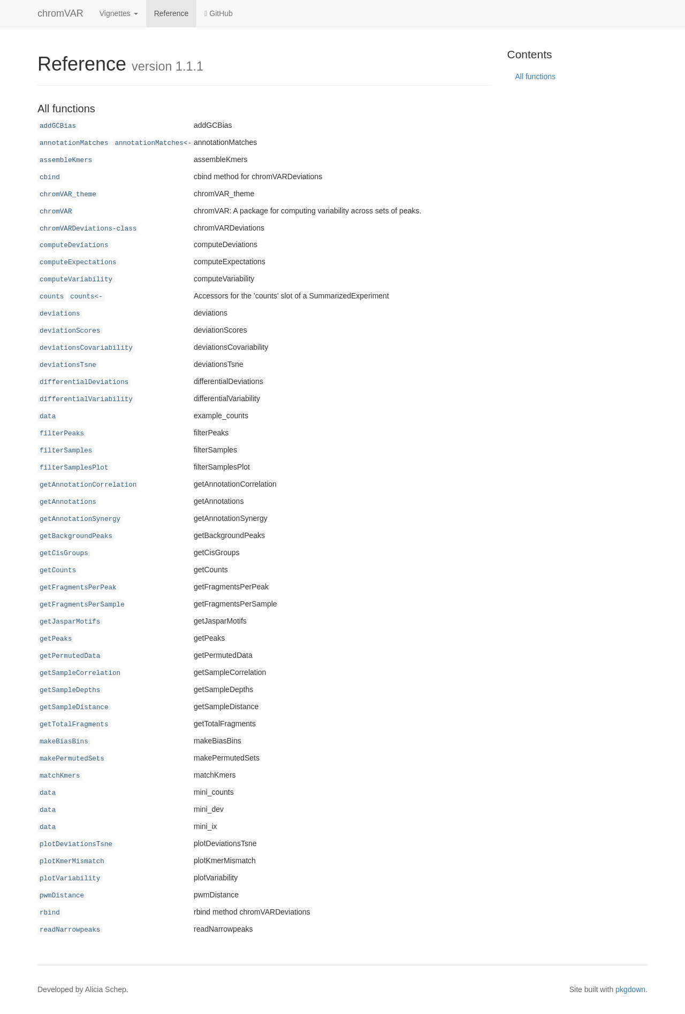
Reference (171, 13)
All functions (535, 76)
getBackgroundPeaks (76, 536)
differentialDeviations (84, 382)
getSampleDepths (70, 690)
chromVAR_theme (68, 194)
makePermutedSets (72, 759)
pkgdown (630, 989)
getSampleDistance (74, 707)
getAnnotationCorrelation (88, 485)
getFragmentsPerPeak (78, 588)
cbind (50, 177)
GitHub (218, 13)
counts (52, 297)
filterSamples (66, 451)
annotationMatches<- (153, 143)
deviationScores (70, 331)
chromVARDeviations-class (88, 229)
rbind (50, 913)
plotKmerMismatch (72, 861)
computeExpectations (78, 262)
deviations (60, 314)
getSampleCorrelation (80, 673)
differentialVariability (86, 399)
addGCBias (58, 126)
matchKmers (60, 776)
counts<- (86, 297)
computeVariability (76, 279)
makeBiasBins (64, 742)
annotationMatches (74, 143)
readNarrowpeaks (70, 930)
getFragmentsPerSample (82, 605)
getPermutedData (70, 656)
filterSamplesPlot (74, 468)
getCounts (58, 570)
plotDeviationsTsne (76, 844)
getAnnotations (68, 502)
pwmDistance (62, 896)
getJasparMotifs (70, 622)
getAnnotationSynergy (80, 519)
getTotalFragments (74, 724)
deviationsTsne (68, 365)
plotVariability (70, 878)
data (48, 416)
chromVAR (60, 13)
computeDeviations (74, 245)
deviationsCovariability (86, 348)
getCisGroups (64, 553)
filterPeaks (62, 433)
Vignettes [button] (119, 13)
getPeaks (56, 639)
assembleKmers (66, 160)
